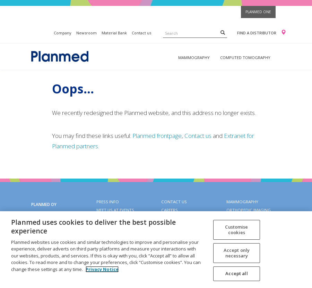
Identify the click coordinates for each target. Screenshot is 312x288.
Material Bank (114, 32)
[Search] (222, 32)
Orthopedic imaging (248, 210)
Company (62, 32)
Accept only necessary (237, 253)
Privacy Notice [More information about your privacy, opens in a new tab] (102, 269)
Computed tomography (245, 57)
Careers (169, 210)
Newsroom (86, 32)
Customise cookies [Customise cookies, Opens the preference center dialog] (236, 230)
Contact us (141, 32)
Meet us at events (115, 210)
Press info (107, 201)
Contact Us (174, 201)
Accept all (236, 273)
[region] (156, 249)
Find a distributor (256, 32)
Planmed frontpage (157, 136)
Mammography (194, 57)
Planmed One (258, 11)
